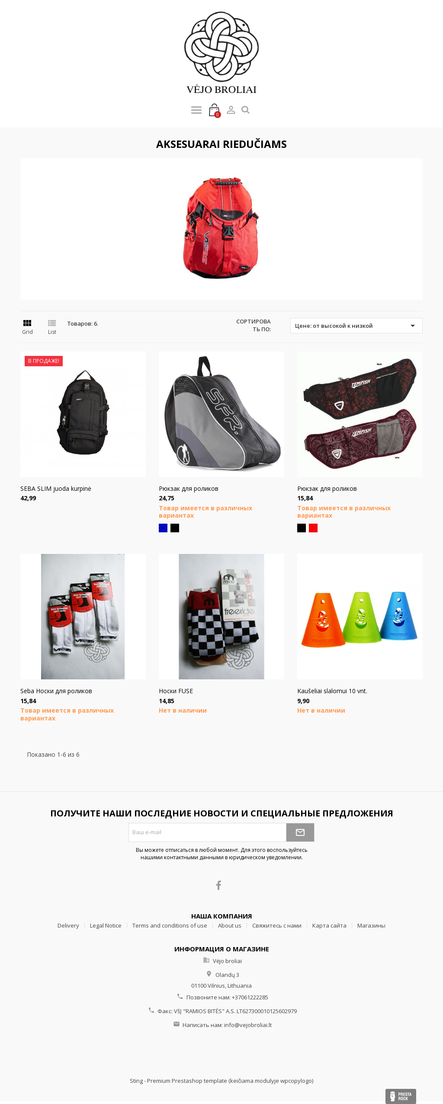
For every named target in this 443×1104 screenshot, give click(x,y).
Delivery (68, 925)
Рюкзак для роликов (188, 488)
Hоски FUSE (176, 691)
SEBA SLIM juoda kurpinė (55, 488)
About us (229, 925)
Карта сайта (329, 925)
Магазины (371, 925)
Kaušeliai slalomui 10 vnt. (332, 691)
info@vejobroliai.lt (248, 1025)
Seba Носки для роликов (56, 691)
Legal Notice (106, 925)
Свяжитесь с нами (277, 925)
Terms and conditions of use (169, 925)
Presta (400, 1096)
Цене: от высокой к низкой (356, 325)
